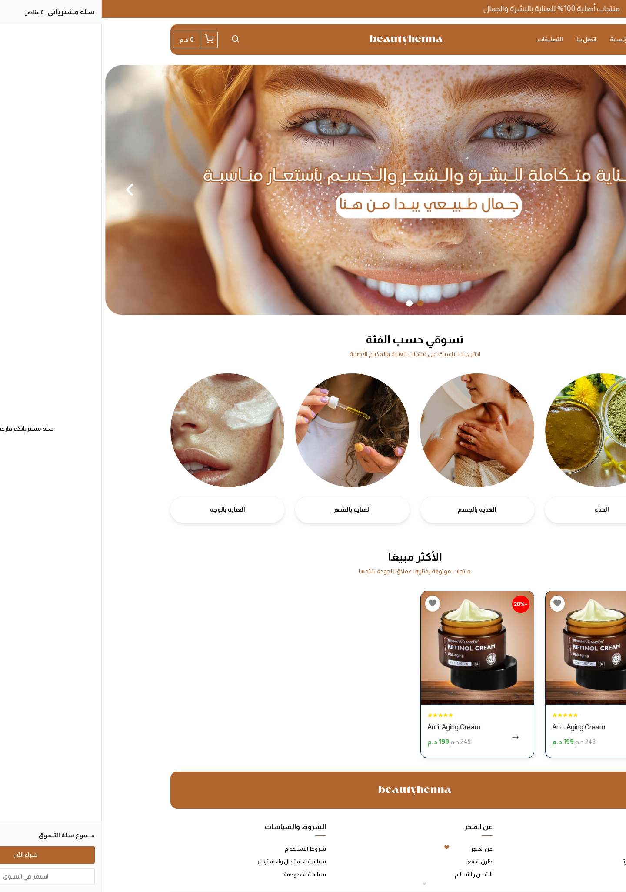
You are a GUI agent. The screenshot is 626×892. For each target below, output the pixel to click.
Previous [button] (598, 190)
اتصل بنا (484, 39)
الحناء (500, 509)
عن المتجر (380, 848)
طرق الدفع (378, 861)
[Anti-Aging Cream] (500, 647)
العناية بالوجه (125, 509)
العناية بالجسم (375, 509)
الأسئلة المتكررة (538, 861)
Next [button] (28, 190)
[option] (313, 190)
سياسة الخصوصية (203, 874)
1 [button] (318, 303)
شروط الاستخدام (203, 848)
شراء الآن (509, 738)
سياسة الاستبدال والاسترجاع (190, 861)
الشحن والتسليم (372, 874)
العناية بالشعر (250, 509)
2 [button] (307, 303)
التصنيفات (448, 39)
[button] (133, 39)
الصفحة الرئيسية (528, 39)
